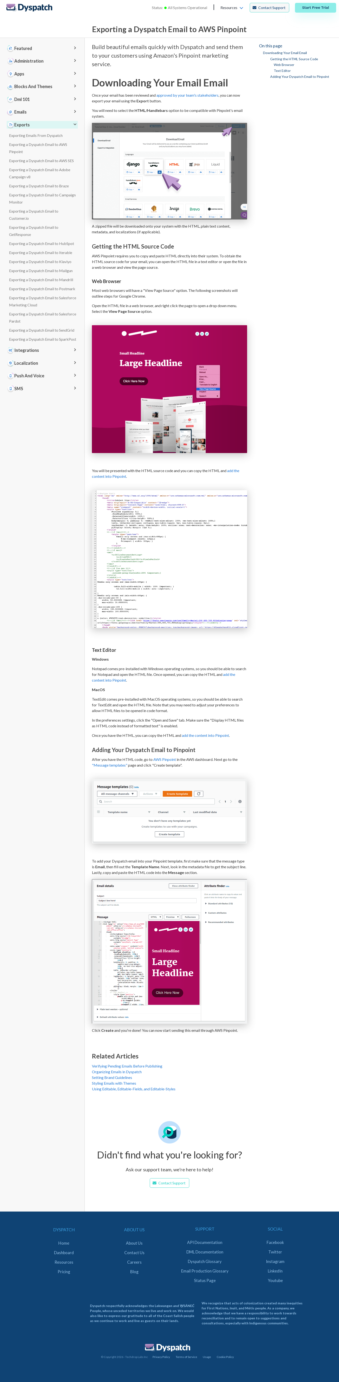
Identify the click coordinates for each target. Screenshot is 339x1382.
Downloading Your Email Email (285, 53)
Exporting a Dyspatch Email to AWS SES (41, 160)
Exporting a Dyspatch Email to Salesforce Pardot (42, 317)
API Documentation (204, 1242)
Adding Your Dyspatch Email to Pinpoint (299, 77)
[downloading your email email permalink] (89, 83)
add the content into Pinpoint (205, 735)
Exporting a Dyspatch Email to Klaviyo (40, 261)
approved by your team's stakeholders (187, 95)
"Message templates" (109, 765)
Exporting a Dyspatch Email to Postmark (42, 288)
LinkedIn (275, 1270)
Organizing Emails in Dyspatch (117, 1071)
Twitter (275, 1251)
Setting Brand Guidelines (112, 1077)
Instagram (275, 1261)
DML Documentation (204, 1251)
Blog (134, 1271)
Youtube (275, 1280)
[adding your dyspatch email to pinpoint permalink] (89, 750)
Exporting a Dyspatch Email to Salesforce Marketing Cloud (42, 301)
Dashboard (64, 1252)
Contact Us (134, 1252)
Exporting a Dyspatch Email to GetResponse (33, 231)
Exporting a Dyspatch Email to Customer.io (33, 214)
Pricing (64, 1271)
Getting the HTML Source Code (294, 59)
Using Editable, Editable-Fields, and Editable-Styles (133, 1089)
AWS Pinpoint (164, 759)
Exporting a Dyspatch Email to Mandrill (41, 279)
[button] (232, 7)
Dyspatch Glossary (205, 1261)
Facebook (275, 1242)
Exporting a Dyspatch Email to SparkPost (42, 339)
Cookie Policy (225, 1357)
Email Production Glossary (205, 1270)
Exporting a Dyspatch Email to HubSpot (41, 243)
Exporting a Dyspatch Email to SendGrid (41, 330)
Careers (134, 1262)
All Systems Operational (187, 7)
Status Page (205, 1280)
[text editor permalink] (89, 650)
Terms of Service (186, 1357)
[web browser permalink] (89, 281)
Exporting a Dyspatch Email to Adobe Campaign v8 (39, 173)
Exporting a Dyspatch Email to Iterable (40, 252)
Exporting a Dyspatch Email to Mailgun (41, 270)
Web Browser (284, 65)
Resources (64, 1262)
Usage (207, 1357)
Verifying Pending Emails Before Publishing (127, 1066)
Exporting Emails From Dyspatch (36, 135)
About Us (134, 1243)
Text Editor (282, 71)
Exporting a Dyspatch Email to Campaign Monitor (42, 198)
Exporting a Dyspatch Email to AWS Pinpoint (38, 148)
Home (63, 1243)
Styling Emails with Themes (114, 1083)
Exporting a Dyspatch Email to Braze (39, 186)
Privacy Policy (161, 1357)
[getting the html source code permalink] (89, 246)
